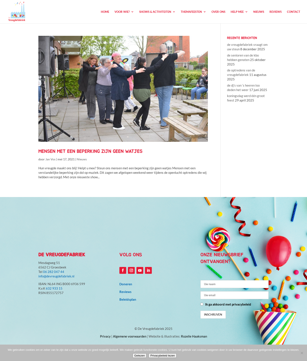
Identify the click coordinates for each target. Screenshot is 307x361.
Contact (293, 11)
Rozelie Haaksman (194, 336)
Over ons (218, 11)
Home (105, 11)
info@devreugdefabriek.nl (56, 276)
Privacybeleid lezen (162, 355)
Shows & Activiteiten (155, 11)
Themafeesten (191, 11)
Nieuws (258, 11)
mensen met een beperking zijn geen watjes (90, 151)
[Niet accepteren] (302, 353)
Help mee (237, 11)
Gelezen (139, 355)
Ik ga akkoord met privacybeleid (228, 304)
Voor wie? (122, 11)
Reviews (275, 11)
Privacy (105, 336)
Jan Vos (50, 159)
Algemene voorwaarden (129, 336)
